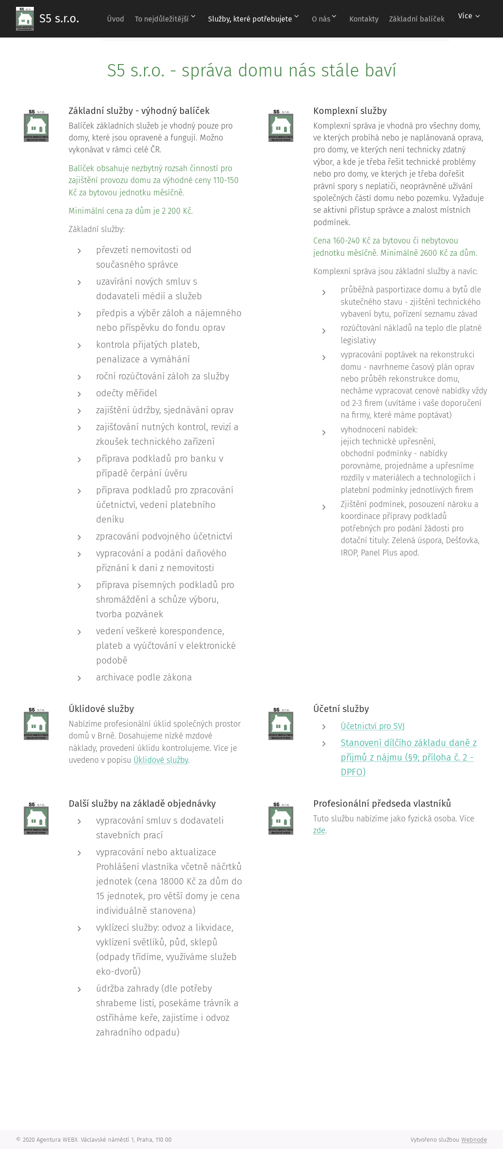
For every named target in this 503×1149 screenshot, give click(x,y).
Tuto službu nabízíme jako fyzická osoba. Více (393, 819)
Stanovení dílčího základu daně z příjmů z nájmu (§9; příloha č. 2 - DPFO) (408, 757)
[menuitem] (162, 19)
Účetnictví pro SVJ (373, 726)
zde (319, 831)
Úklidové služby (161, 760)
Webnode (474, 1139)
